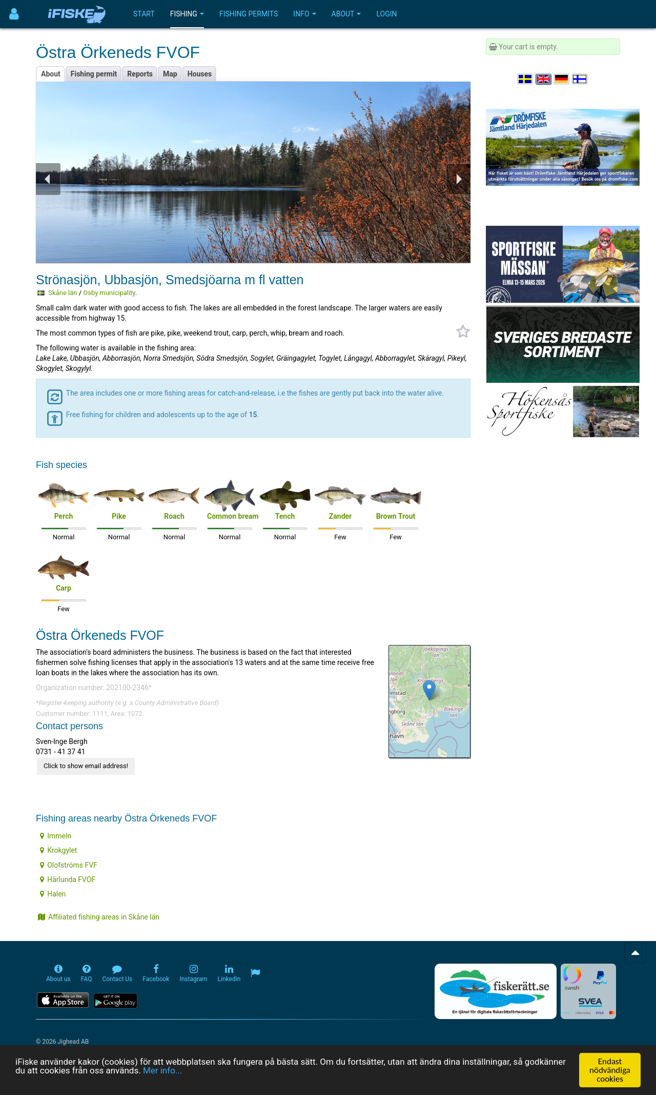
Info (304, 14)
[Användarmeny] (14, 14)
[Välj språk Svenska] (526, 79)
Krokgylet (58, 850)
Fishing (187, 14)
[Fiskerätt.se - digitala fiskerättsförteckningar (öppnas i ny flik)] (496, 991)
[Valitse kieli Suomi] (580, 79)
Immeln (55, 836)
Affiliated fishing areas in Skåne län (98, 917)
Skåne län (62, 293)
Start (144, 14)
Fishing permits (248, 14)
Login (386, 14)
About (346, 14)
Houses (200, 74)
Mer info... (162, 1071)
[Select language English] (544, 79)
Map (170, 74)
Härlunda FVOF (67, 879)
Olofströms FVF (68, 865)
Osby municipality (109, 293)
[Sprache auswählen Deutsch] (562, 79)
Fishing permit (94, 74)
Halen (53, 894)
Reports (140, 74)
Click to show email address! (86, 766)
